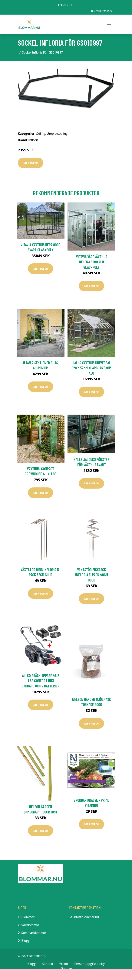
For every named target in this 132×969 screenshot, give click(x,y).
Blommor (28, 917)
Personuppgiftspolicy (89, 964)
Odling (40, 134)
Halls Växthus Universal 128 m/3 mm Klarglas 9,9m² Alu (91, 367)
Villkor (63, 964)
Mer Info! (30, 163)
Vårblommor (30, 925)
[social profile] (72, 5)
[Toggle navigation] (109, 24)
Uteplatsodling (57, 134)
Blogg (25, 941)
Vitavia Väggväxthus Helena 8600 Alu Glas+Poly (91, 261)
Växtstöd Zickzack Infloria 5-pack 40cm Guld (91, 574)
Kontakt (47, 964)
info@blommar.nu (102, 10)
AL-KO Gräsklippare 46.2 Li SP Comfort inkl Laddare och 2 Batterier (40, 680)
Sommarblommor (33, 933)
